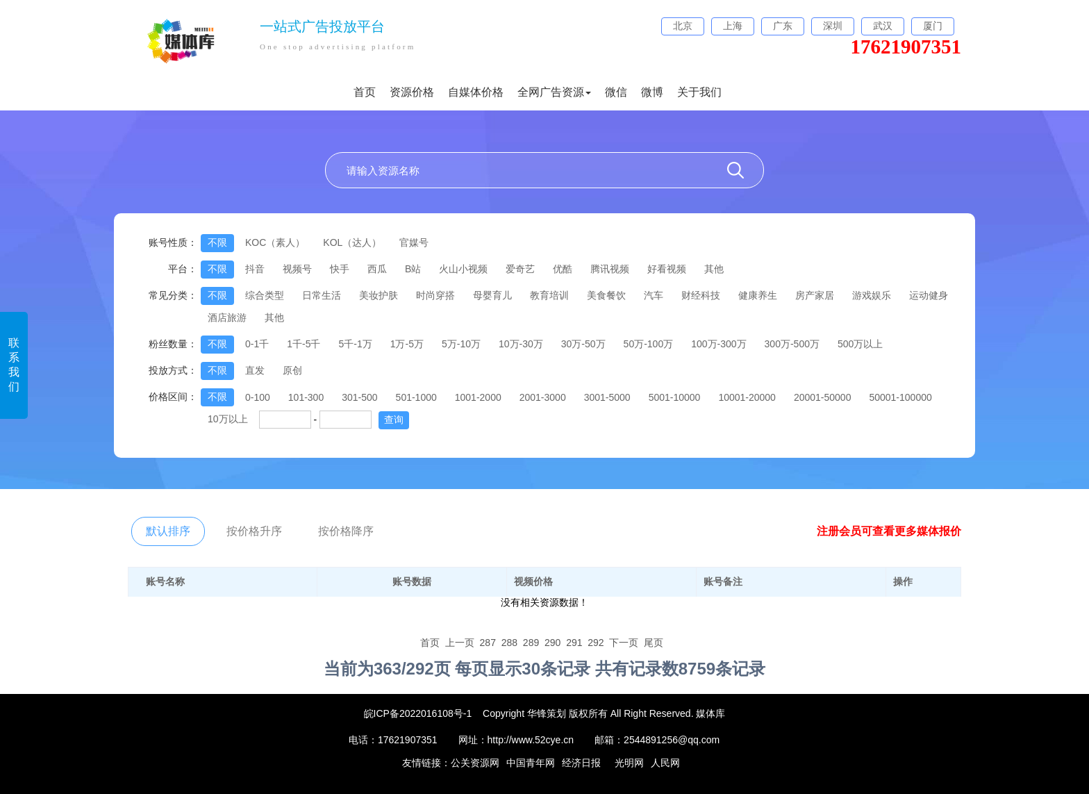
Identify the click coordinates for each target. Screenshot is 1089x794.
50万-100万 (649, 343)
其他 (714, 268)
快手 (339, 268)
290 (552, 642)
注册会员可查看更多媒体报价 (889, 531)
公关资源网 (475, 762)
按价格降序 (346, 531)
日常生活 (321, 295)
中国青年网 (530, 762)
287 (488, 642)
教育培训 (549, 295)
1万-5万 (407, 343)
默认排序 (168, 531)
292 (596, 642)
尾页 (653, 642)
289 (531, 642)
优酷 (562, 268)
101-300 (306, 397)
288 (509, 642)
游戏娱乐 (871, 295)
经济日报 (581, 762)
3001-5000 (607, 397)
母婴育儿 (492, 295)
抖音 (255, 268)
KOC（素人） (275, 242)
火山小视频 (463, 268)
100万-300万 (718, 343)
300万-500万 (792, 343)
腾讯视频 (609, 268)
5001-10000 (675, 397)
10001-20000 (747, 397)
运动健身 (928, 295)
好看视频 (666, 268)
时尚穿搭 (435, 295)
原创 (292, 370)
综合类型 (264, 295)
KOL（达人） (352, 242)
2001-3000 (542, 397)
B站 (413, 268)
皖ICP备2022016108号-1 (418, 713)
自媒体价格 (476, 92)
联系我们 (13, 364)
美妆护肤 (378, 295)
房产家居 (814, 295)
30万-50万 (583, 343)
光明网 (629, 762)
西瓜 (377, 268)
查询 (394, 419)
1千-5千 (303, 343)
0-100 (257, 397)
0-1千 (257, 343)
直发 (255, 370)
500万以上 (860, 343)
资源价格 (412, 92)
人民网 (665, 762)
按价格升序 (254, 531)
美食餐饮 (606, 295)
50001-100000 (900, 397)
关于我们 (699, 92)
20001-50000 (822, 397)
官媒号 (414, 242)
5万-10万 (461, 343)
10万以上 (228, 418)
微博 (652, 92)
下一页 (623, 642)
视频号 (297, 268)
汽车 (653, 295)
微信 (616, 92)
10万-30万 (521, 343)
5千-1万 (355, 343)
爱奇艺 (520, 268)
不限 (217, 242)
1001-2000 (478, 397)
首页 (365, 92)
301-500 (359, 397)
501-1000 (416, 397)
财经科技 (700, 295)
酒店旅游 (227, 317)
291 (574, 642)
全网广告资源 (554, 92)
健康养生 (757, 295)
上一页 (459, 642)
